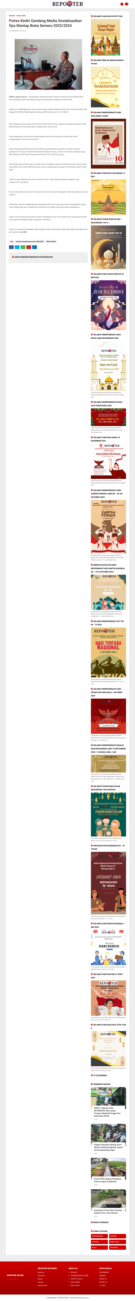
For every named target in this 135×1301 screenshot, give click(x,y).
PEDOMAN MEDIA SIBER (79, 1276)
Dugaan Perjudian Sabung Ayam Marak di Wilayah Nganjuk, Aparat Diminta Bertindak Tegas (108, 1147)
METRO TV (103, 1282)
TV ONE (102, 1285)
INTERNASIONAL (97, 1236)
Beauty (40, 1279)
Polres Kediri (21, 16)
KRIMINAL (113, 1236)
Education (41, 1276)
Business (41, 1272)
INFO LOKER (75, 1285)
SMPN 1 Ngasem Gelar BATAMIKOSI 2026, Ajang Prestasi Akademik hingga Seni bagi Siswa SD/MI (107, 1112)
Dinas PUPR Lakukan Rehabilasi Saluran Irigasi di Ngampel (107, 1180)
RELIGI (94, 1247)
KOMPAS (102, 1276)
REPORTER (114, 1247)
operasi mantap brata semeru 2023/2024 (30, 241)
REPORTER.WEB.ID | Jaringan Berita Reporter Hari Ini (73, 1298)
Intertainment (42, 1285)
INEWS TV (103, 1279)
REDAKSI (74, 1272)
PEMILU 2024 (114, 1242)
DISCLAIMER (75, 1282)
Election (41, 1282)
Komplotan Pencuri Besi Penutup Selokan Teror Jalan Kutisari (108, 1211)
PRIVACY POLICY (77, 1279)
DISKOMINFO (104, 1272)
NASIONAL (95, 1242)
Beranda (12, 16)
